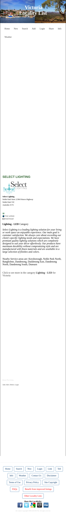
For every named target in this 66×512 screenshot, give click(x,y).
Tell (59, 469)
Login (42, 29)
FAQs (14, 489)
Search (25, 29)
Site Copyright (50, 482)
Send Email (8, 219)
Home (7, 29)
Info (59, 29)
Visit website (8, 216)
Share (51, 29)
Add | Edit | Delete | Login (10, 385)
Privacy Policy (32, 482)
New (16, 29)
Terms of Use (14, 482)
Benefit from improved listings (38, 489)
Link (50, 469)
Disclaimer (51, 475)
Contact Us (36, 475)
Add (34, 29)
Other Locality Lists (33, 496)
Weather (8, 37)
